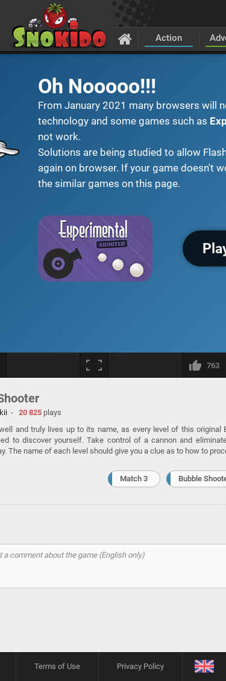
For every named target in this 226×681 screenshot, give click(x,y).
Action (168, 37)
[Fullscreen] (94, 365)
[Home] (125, 38)
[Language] (204, 667)
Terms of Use (57, 666)
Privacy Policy (140, 666)
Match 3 (134, 478)
